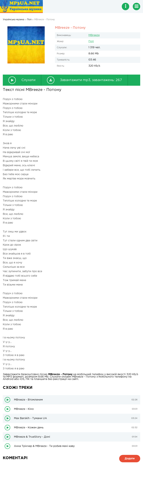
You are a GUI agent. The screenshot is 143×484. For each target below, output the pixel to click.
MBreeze (94, 35)
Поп (91, 41)
